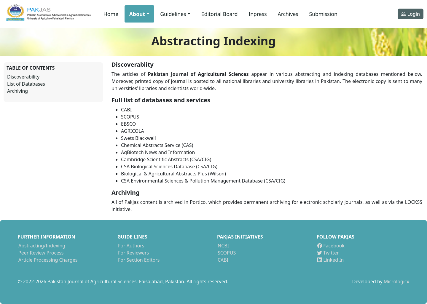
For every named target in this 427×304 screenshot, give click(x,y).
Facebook (331, 245)
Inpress (257, 13)
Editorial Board (219, 13)
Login (410, 14)
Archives (288, 13)
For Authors (131, 245)
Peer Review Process (41, 252)
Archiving (17, 91)
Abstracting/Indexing (41, 245)
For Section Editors (139, 260)
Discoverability (23, 76)
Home (110, 13)
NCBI (223, 245)
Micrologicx (396, 281)
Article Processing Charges (47, 260)
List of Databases (26, 84)
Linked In (330, 260)
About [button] (137, 13)
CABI (223, 260)
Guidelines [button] (173, 13)
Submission (323, 13)
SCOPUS (227, 252)
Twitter (328, 252)
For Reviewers (133, 252)
